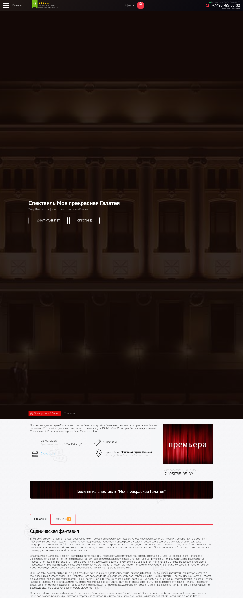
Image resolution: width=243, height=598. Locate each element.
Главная (17, 5)
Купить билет (48, 220)
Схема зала (48, 453)
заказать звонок (230, 8)
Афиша (129, 5)
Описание (84, 220)
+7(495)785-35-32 (226, 5)
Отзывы (63, 519)
